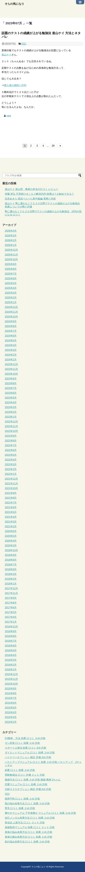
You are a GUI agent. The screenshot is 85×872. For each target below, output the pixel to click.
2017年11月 (11, 593)
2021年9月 (11, 493)
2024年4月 (11, 345)
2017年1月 (11, 622)
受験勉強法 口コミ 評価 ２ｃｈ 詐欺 (25, 775)
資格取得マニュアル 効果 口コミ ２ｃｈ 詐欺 (30, 827)
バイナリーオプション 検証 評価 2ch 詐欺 (28, 757)
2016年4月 (11, 655)
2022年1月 (11, 474)
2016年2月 (11, 664)
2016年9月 (11, 631)
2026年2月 (11, 240)
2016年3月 (11, 660)
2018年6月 (11, 569)
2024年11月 (11, 312)
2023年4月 (11, 402)
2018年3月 (11, 574)
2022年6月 (11, 450)
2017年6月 (11, 607)
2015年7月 (11, 698)
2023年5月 (11, 397)
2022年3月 (11, 464)
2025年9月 (11, 264)
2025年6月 (11, 278)
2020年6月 (11, 531)
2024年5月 (11, 340)
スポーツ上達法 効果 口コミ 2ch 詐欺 (25, 747)
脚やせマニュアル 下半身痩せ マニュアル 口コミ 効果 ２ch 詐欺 (40, 813)
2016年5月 (11, 650)
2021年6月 (11, 507)
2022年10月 (11, 431)
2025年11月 (11, 254)
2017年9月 (11, 598)
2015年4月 (11, 712)
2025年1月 (11, 302)
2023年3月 (11, 407)
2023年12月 (11, 364)
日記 (23, 43)
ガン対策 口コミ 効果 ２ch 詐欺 (22, 743)
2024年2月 (11, 354)
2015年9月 (11, 688)
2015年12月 (11, 674)
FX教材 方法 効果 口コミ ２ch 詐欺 (25, 738)
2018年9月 (11, 555)
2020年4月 (11, 540)
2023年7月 (11, 388)
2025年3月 (11, 292)
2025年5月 (11, 283)
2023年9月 (11, 378)
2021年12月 (11, 478)
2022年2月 (11, 469)
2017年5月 (11, 612)
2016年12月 (11, 626)
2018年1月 (11, 583)
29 (53, 145)
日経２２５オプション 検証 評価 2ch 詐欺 (28, 789)
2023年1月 (11, 416)
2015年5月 (11, 707)
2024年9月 (11, 321)
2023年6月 (11, 393)
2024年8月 (11, 326)
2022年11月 (11, 426)
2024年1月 (11, 359)
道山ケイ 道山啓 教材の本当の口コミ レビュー (31, 189)
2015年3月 (11, 717)
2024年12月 (11, 307)
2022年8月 (11, 440)
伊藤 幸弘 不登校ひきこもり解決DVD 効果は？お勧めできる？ (39, 194)
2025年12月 (11, 250)
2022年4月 (11, 459)
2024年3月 (11, 350)
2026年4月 (11, 230)
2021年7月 (11, 502)
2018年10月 (11, 550)
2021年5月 (11, 512)
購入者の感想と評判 (15, 85)
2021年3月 (11, 521)
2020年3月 (11, 545)
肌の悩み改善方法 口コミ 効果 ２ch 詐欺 (27, 803)
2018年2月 (11, 579)
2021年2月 (11, 526)
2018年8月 (11, 560)
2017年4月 (11, 617)
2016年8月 (11, 636)
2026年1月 (11, 245)
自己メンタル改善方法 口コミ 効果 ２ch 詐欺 (30, 817)
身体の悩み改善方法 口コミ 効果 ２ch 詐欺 (28, 832)
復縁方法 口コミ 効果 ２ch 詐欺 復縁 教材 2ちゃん (33, 779)
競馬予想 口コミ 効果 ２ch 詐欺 (22, 798)
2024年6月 (11, 335)
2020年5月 (11, 536)
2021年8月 (11, 498)
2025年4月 (11, 288)
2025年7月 (11, 273)
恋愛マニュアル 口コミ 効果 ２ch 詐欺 (26, 784)
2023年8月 (11, 383)
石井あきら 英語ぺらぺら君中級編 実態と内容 (30, 198)
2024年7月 (11, 331)
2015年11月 (11, 679)
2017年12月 (11, 588)
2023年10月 (11, 374)
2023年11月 (11, 369)
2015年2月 (11, 722)
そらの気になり (14, 3)
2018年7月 (11, 564)
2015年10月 (11, 683)
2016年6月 (11, 645)
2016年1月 (11, 669)
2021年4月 (11, 517)
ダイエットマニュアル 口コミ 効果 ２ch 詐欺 (30, 752)
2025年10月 (11, 259)
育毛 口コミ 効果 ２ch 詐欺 (20, 808)
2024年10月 (11, 316)
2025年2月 (11, 297)
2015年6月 (11, 703)
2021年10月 (11, 488)
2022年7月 (11, 445)
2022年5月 (11, 455)
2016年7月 (11, 641)
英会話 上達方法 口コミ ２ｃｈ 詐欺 (25, 822)
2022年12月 (11, 421)
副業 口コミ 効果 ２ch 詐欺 (20, 770)
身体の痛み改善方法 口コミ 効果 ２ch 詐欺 (28, 837)
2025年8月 (11, 269)
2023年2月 (11, 412)
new (9, 115)
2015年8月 (11, 693)
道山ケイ (6, 54)
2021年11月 (11, 483)
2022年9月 (11, 436)
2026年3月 (11, 235)
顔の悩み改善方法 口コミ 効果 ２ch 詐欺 (27, 841)
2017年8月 (11, 602)
